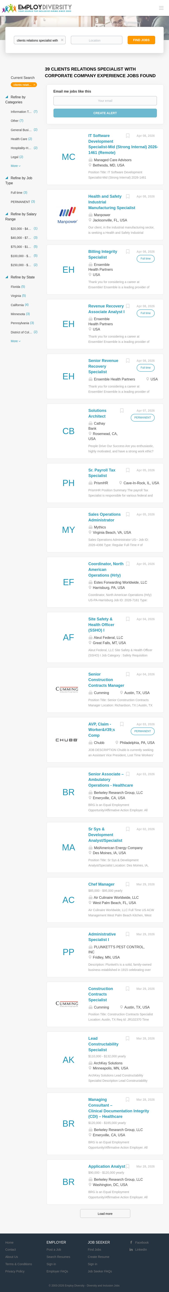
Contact (10, 1249)
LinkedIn (141, 1249)
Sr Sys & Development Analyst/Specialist (105, 834)
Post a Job (54, 1249)
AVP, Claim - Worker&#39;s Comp (101, 730)
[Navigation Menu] (161, 7)
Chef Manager (101, 884)
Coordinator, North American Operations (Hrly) (106, 569)
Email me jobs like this (72, 91)
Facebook (142, 1242)
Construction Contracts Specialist (100, 994)
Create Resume (98, 1257)
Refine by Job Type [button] (18, 180)
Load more (105, 1213)
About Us (11, 1257)
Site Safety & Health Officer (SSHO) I (101, 624)
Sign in (51, 1264)
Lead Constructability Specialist (103, 1044)
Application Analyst (106, 1166)
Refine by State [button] (22, 277)
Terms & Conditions (18, 1264)
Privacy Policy (14, 1271)
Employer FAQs (57, 1271)
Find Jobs (141, 40)
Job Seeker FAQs (100, 1271)
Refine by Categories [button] (15, 99)
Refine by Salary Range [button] (21, 216)
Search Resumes (58, 1257)
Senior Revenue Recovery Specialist (103, 366)
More (14, 166)
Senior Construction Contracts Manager (106, 680)
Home (9, 1242)
